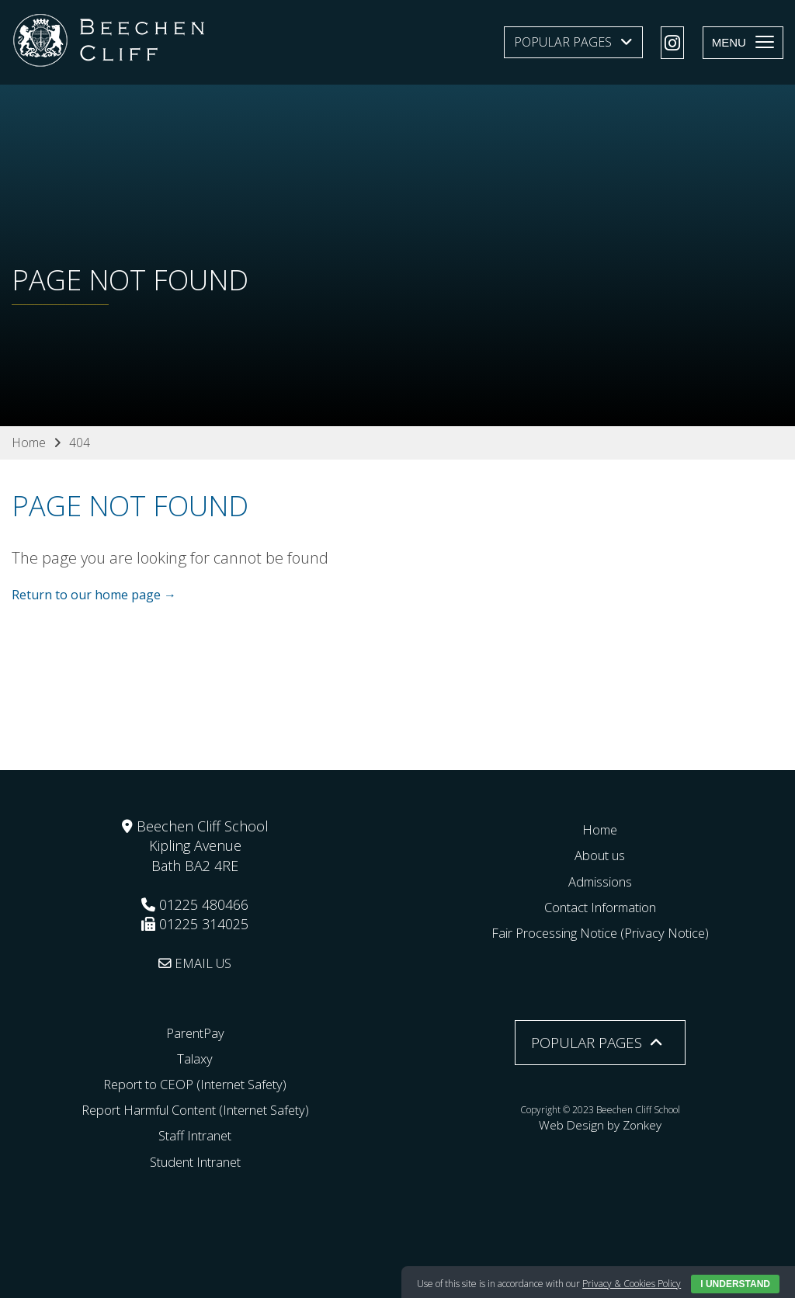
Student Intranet (195, 1160)
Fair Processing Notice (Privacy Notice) (600, 932)
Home (600, 829)
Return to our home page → (94, 595)
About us (600, 854)
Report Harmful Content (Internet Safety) (195, 1109)
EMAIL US (195, 962)
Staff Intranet (195, 1135)
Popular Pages (563, 41)
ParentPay (195, 1031)
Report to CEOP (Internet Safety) (195, 1083)
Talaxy (195, 1057)
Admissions (600, 880)
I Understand (735, 1284)
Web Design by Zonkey (600, 1122)
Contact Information (599, 906)
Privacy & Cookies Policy (631, 1283)
